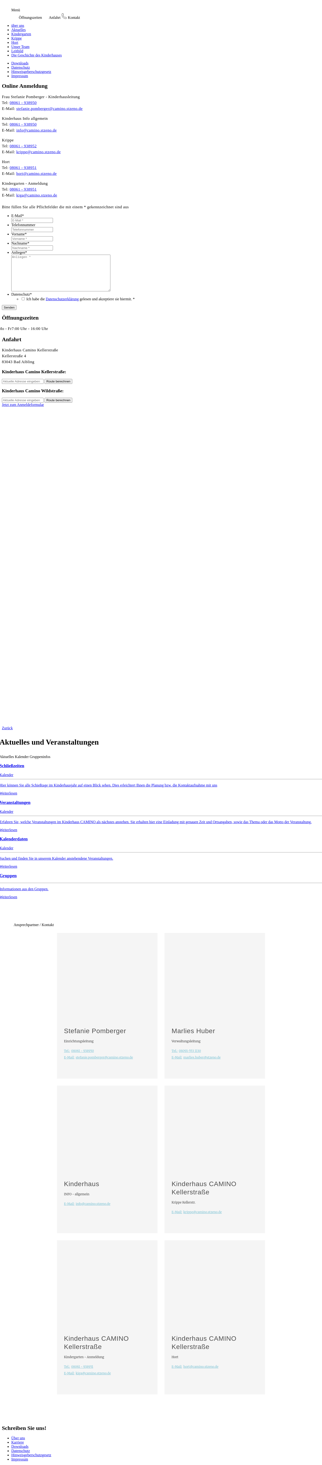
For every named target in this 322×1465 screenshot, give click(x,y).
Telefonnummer (23, 225)
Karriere (17, 1449)
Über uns (18, 1445)
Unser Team (20, 47)
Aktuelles (18, 30)
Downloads (19, 63)
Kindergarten (21, 34)
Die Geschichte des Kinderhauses (36, 55)
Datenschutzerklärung (62, 306)
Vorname (19, 234)
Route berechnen (58, 388)
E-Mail (17, 216)
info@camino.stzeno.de (36, 130)
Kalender (22, 764)
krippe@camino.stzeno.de (38, 152)
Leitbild (17, 51)
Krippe (16, 38)
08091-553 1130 (186, 1058)
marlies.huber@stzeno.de (196, 1065)
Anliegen (19, 252)
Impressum (19, 76)
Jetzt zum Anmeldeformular (23, 412)
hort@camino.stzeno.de (36, 173)
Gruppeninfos (40, 764)
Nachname (20, 243)
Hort (14, 42)
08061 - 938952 (23, 146)
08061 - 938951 (23, 167)
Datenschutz (20, 67)
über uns (17, 26)
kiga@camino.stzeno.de (36, 195)
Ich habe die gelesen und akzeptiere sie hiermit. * (80, 306)
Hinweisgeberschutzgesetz (31, 72)
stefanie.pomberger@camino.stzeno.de (49, 108)
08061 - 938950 (23, 102)
